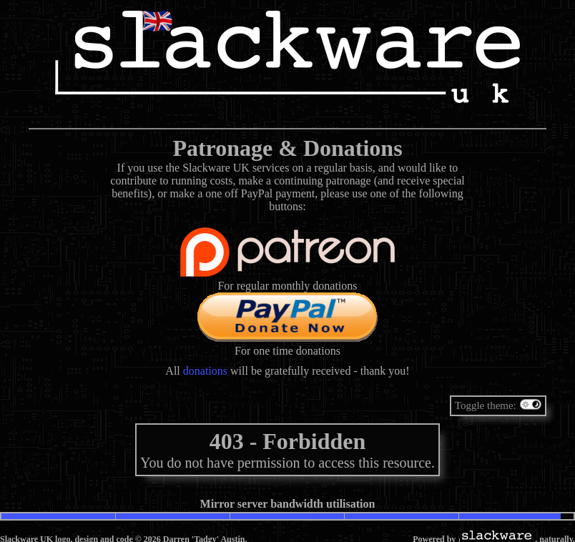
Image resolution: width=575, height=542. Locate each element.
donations (205, 371)
